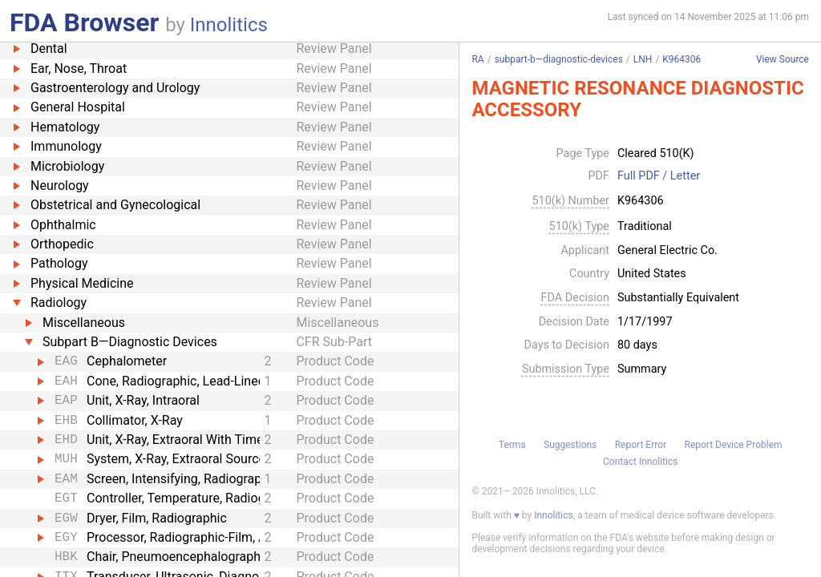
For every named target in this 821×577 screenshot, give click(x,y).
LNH (643, 59)
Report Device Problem (734, 444)
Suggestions (570, 444)
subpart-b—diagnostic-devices (559, 59)
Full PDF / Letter (658, 176)
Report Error (640, 444)
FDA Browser (84, 22)
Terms (512, 444)
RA (477, 59)
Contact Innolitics (640, 461)
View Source (782, 59)
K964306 (681, 59)
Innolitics (229, 25)
